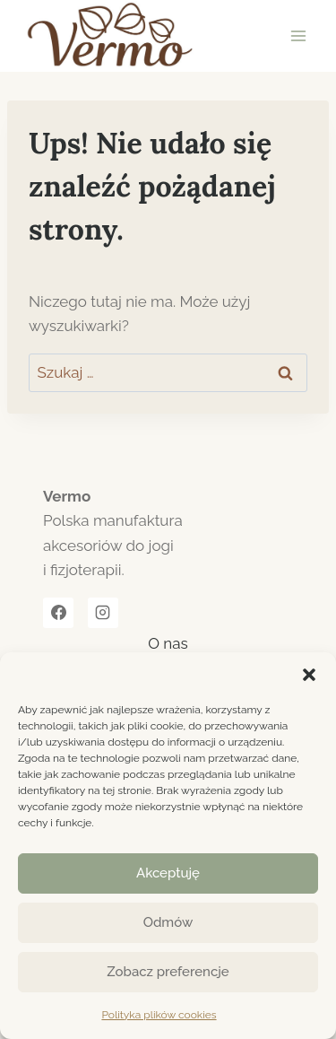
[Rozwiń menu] (297, 35)
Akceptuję (168, 873)
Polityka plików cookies (158, 1014)
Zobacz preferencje (167, 972)
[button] (309, 675)
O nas (168, 643)
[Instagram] (103, 613)
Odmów (168, 922)
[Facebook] (58, 613)
